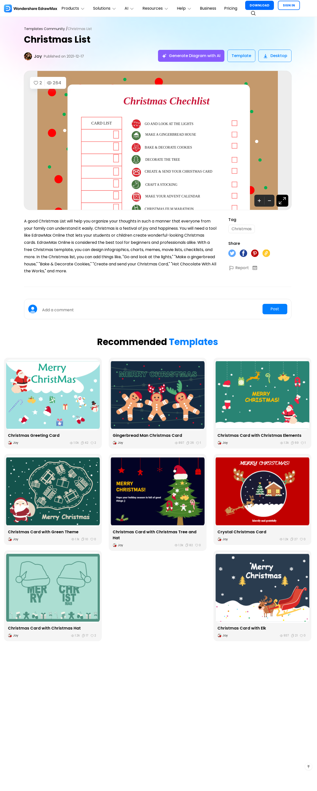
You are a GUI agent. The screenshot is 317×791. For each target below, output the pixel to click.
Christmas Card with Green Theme (43, 532)
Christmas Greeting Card (33, 435)
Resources (155, 8)
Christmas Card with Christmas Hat (44, 628)
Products (73, 8)
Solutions (105, 8)
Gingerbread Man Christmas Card (147, 435)
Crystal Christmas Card (241, 532)
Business (208, 8)
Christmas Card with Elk (241, 628)
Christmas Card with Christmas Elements (259, 435)
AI (129, 8)
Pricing (230, 8)
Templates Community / (46, 29)
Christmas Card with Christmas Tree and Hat (154, 535)
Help (184, 8)
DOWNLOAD (259, 5)
